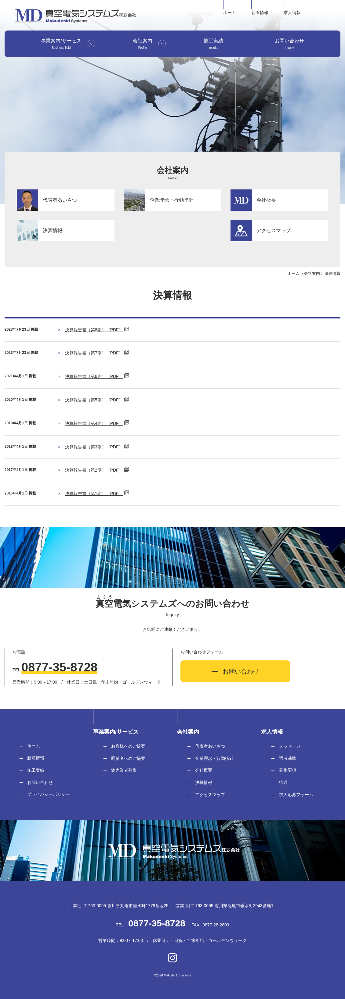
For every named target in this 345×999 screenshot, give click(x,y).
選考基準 (287, 758)
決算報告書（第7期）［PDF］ (94, 352)
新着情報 (259, 12)
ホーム (229, 12)
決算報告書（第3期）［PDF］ (94, 446)
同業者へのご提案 (128, 758)
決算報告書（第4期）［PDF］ (94, 423)
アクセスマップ (210, 794)
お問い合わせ (40, 782)
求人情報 (292, 12)
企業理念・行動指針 (214, 758)
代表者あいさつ (210, 746)
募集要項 (287, 770)
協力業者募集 (124, 770)
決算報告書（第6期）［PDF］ (94, 376)
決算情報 (203, 782)
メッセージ (289, 746)
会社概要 (203, 770)
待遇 (283, 782)
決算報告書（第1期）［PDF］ (94, 493)
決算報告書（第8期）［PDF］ (94, 329)
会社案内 (312, 273)
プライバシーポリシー (48, 794)
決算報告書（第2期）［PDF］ (94, 470)
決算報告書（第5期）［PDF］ (94, 399)
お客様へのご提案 (128, 746)
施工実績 (35, 770)
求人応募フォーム (296, 794)
